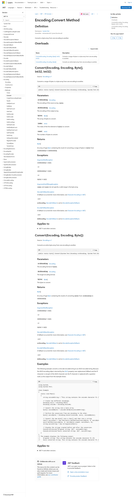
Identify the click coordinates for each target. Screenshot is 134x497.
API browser (48, 14)
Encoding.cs (47, 76)
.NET (41, 14)
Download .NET (126, 7)
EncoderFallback (51, 219)
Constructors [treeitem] (9, 85)
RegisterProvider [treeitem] (11, 140)
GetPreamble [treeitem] (10, 133)
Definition (114, 17)
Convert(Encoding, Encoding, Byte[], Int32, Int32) (120, 23)
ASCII (66, 371)
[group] (68, 90)
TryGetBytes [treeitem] (10, 143)
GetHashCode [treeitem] (11, 125)
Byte (45, 116)
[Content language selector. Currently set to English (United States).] (10, 494)
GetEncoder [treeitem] (10, 117)
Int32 (45, 124)
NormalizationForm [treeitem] (9, 156)
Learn (36, 14)
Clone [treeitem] (8, 93)
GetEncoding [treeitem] (10, 119)
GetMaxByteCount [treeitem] (12, 127)
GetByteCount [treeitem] (11, 103)
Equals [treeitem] (8, 101)
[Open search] (125, 2)
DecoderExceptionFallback (71, 203)
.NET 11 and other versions (47, 228)
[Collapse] (23, 12)
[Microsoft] (3, 2)
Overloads (114, 20)
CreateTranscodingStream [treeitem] (14, 98)
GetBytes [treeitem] (9, 106)
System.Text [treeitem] (7, 23)
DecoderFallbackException (45, 192)
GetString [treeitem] (9, 135)
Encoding (52, 100)
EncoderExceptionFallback (71, 219)
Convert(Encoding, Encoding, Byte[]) (46, 62)
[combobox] (13, 16)
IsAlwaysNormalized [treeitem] (12, 138)
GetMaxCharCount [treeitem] (12, 130)
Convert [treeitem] (9, 95)
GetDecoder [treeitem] (10, 114)
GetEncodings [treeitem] (11, 122)
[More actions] (97, 14)
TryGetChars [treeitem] (10, 146)
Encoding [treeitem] (8, 82)
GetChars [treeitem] (9, 111)
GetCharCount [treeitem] (11, 109)
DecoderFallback (51, 203)
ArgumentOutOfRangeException (47, 184)
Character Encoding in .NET (76, 195)
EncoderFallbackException (45, 208)
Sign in (130, 2)
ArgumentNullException (45, 160)
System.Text (46, 31)
